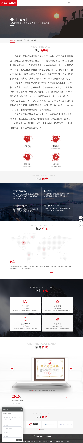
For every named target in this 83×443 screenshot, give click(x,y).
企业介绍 (12, 40)
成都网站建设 (59, 441)
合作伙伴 (33, 40)
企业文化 (19, 40)
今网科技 (67, 441)
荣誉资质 (26, 40)
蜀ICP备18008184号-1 (50, 441)
